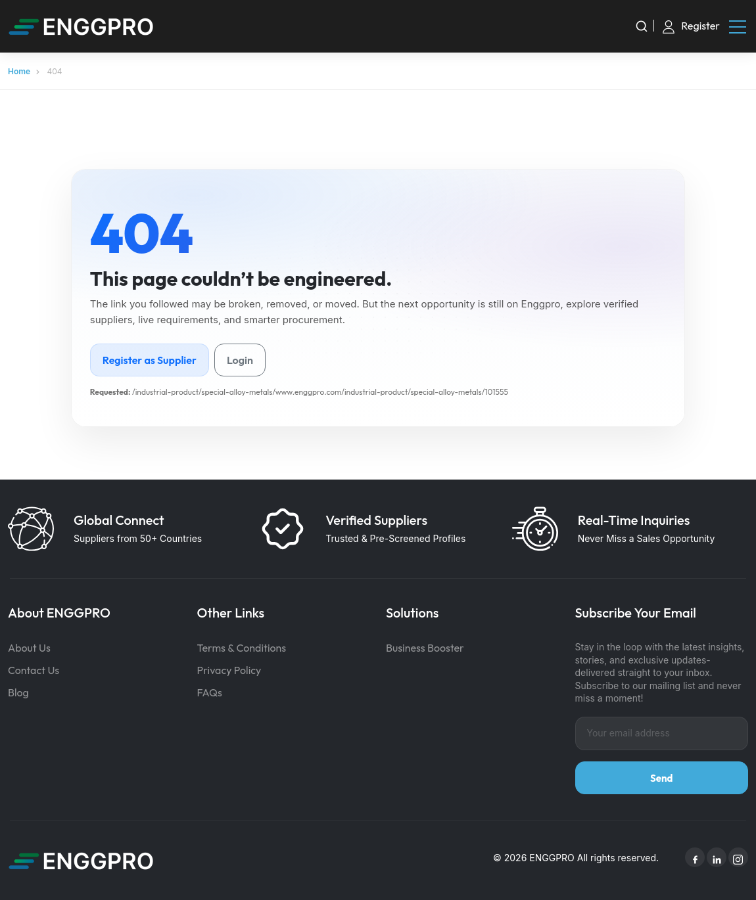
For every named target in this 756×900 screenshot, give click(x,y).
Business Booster (425, 647)
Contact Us (33, 670)
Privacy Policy (229, 670)
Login (240, 360)
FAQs (209, 692)
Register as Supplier (150, 360)
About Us (29, 647)
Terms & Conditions (242, 647)
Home (19, 71)
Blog (18, 692)
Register (700, 26)
